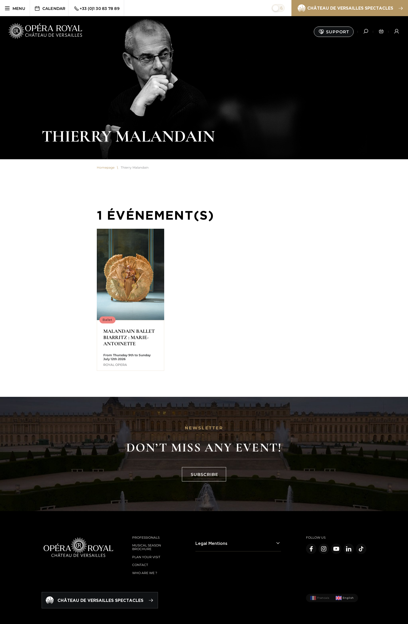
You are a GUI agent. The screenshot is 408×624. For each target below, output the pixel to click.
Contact (140, 565)
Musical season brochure (146, 547)
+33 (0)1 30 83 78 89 (96, 8)
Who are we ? (144, 573)
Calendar (50, 8)
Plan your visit (146, 557)
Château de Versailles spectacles (350, 8)
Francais (319, 598)
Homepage (105, 167)
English (345, 598)
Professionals (146, 537)
